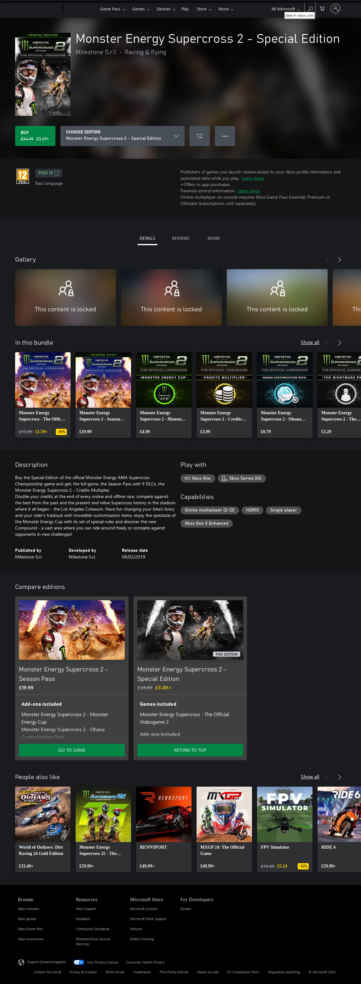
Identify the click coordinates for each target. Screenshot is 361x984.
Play (185, 8)
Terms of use (115, 972)
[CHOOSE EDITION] (122, 136)
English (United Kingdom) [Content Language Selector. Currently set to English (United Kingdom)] (46, 962)
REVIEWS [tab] (180, 238)
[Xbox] (81, 8)
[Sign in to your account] (335, 8)
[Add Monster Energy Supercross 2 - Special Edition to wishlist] (200, 136)
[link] (43, 395)
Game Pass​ (110, 8)
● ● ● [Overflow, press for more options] (225, 136)
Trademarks (142, 972)
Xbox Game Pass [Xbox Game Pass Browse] (30, 929)
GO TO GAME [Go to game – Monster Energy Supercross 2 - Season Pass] (71, 750)
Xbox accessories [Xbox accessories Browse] (31, 939)
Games (138, 8)
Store (202, 8)
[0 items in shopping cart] (322, 8)
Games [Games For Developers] (185, 909)
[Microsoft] (39, 8)
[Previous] (327, 259)
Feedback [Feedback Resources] (83, 919)
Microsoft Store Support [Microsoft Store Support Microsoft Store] (148, 919)
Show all (310, 342)
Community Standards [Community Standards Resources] (93, 929)
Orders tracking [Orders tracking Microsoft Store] (142, 939)
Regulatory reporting (284, 972)
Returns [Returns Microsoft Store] (136, 929)
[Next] (339, 259)
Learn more (253, 178)
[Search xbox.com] (310, 8)
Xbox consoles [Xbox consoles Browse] (28, 909)
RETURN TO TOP (190, 750)
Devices (164, 8)
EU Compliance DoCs (243, 972)
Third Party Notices (174, 972)
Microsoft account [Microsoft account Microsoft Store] (144, 909)
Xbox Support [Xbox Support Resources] (86, 909)
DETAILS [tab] (147, 238)
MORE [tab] (214, 238)
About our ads (208, 972)
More (224, 8)
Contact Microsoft (47, 972)
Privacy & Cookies (83, 972)
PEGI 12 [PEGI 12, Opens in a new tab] (48, 173)
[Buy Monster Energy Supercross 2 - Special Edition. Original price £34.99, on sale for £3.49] (35, 136)
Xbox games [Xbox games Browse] (27, 919)
